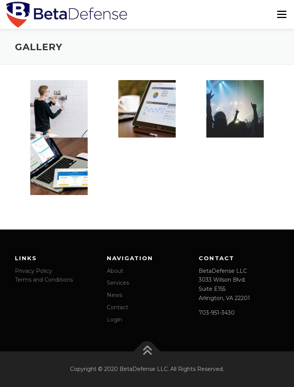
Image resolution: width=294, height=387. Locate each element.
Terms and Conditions (44, 279)
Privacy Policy (33, 270)
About (115, 270)
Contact (117, 306)
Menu (281, 14)
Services (118, 282)
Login (114, 319)
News (114, 294)
